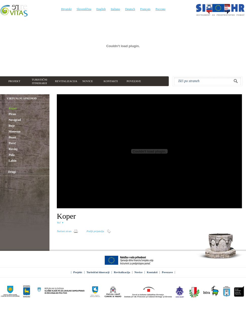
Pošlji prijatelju (95, 231)
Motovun (12, 132)
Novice (138, 272)
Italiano (115, 9)
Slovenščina (84, 9)
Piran (10, 114)
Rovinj (10, 149)
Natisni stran (64, 231)
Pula (9, 155)
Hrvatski (66, 9)
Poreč (10, 143)
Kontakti (152, 272)
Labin (10, 161)
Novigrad (12, 120)
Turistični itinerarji (98, 272)
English (101, 9)
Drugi (12, 172)
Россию (160, 9)
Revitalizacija (122, 272)
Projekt (77, 272)
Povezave (167, 272)
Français (145, 9)
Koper (10, 108)
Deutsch (130, 9)
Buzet (10, 138)
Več (59, 222)
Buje (9, 126)
